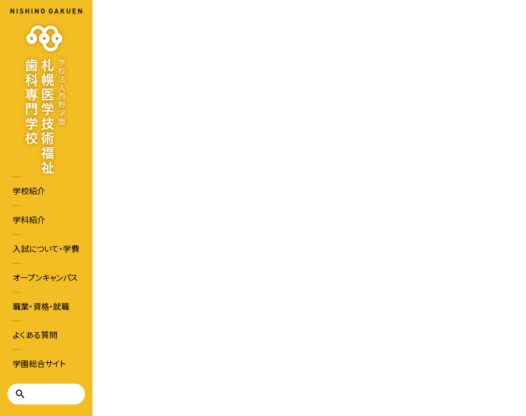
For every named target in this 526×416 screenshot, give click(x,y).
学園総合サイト (39, 363)
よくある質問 (35, 334)
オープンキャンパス (45, 277)
